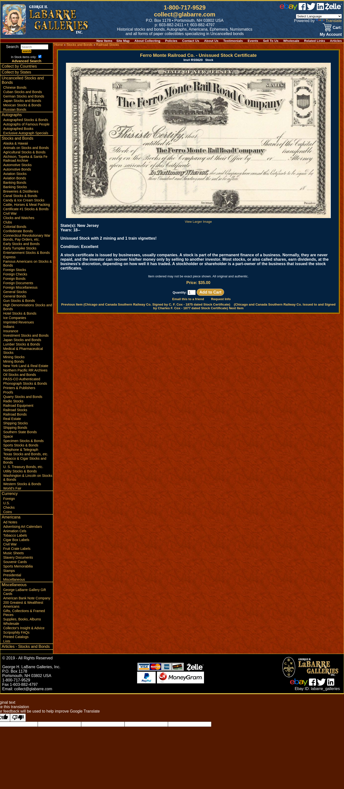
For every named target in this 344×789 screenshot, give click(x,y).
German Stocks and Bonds (23, 96)
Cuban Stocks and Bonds (22, 92)
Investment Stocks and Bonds (26, 335)
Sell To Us (271, 41)
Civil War (10, 213)
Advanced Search (26, 61)
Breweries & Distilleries (20, 191)
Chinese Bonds (14, 87)
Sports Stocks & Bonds (20, 445)
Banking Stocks (15, 187)
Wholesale (291, 41)
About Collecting (147, 41)
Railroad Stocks (15, 410)
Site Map (122, 41)
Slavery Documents (18, 557)
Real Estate (12, 419)
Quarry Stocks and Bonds (22, 397)
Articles (336, 41)
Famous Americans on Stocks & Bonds (27, 263)
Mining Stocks (14, 357)
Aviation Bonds (14, 178)
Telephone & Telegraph (20, 450)
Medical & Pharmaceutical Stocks (23, 351)
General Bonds (14, 296)
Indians (8, 327)
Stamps (9, 571)
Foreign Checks (15, 274)
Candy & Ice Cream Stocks (23, 200)
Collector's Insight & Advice (23, 628)
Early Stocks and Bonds (21, 244)
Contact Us (190, 41)
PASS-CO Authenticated (21, 379)
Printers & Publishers (19, 388)
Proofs (8, 392)
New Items (104, 41)
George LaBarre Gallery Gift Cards (24, 592)
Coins (7, 512)
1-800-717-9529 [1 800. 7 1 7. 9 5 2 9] (185, 7)
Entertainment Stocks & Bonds (26, 253)
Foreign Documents (18, 283)
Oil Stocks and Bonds (19, 375)
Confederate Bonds (18, 231)
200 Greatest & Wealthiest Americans (23, 604)
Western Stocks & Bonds (22, 484)
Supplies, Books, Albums (22, 619)
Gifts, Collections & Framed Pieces (24, 613)
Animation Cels (14, 531)
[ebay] (288, 9)
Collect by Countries (19, 66)
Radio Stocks (13, 401)
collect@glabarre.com (184, 14)
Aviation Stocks (14, 174)
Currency (10, 494)
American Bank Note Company (26, 598)
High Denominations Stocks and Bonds (27, 307)
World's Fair (12, 488)
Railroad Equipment (18, 405)
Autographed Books (18, 129)
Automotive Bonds (17, 169)
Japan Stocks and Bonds (22, 101)
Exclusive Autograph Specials (25, 133)
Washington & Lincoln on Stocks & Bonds (27, 477)
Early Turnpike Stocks (19, 248)
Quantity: (184, 292)
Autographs (12, 115)
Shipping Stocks (15, 423)
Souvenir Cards (15, 562)
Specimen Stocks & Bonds (23, 441)
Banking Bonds (14, 183)
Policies (171, 41)
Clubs (7, 222)
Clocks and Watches (18, 218)
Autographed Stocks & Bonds (25, 120)
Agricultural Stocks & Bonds (24, 152)
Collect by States (16, 72)
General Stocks (15, 292)
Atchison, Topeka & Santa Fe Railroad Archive (25, 158)
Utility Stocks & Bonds (20, 471)
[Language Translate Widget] (319, 16)
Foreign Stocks (14, 270)
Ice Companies (14, 318)
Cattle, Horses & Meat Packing (26, 205)
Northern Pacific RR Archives (25, 370)
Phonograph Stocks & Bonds (25, 383)
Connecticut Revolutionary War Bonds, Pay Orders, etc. (26, 237)
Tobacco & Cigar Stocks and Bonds (24, 460)
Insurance (10, 331)
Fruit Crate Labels (16, 549)
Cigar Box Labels (16, 540)
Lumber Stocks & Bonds (21, 344)
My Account (331, 34)
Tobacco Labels (15, 535)
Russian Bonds (14, 109)
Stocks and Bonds (17, 138)
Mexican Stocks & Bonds (22, 105)
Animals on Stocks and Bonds (26, 148)
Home (58, 45)
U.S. (6, 503)
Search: (27, 47)
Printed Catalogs (16, 637)
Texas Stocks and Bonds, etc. (25, 454)
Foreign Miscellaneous (20, 287)
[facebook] (302, 9)
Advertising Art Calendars (22, 527)
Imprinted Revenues (18, 322)
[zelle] (333, 9)
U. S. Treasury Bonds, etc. (23, 467)
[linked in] (320, 9)
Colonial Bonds (14, 227)
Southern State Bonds (20, 432)
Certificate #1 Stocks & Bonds (26, 209)
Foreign (9, 499)
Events (253, 41)
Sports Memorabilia (18, 566)
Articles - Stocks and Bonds (26, 646)
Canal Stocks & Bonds (20, 196)
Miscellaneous (14, 579)
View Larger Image (198, 219)
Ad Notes (10, 522)
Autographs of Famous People (26, 124)
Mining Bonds (13, 361)
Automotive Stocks (17, 165)
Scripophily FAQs (16, 632)
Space (8, 436)
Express (9, 257)
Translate (329, 21)
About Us (211, 41)
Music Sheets (13, 553)
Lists (6, 641)
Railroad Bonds (15, 414)
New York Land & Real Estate (25, 366)
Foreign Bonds (14, 279)
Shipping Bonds (15, 428)
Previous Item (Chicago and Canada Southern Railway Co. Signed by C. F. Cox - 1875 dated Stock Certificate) (145, 304)
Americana (11, 517)
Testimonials (233, 41)
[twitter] (311, 9)
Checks (9, 507)
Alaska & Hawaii (15, 143)
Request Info (221, 299)
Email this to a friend (188, 299)
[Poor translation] (18, 718)
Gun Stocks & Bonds (19, 301)
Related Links (314, 41)
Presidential (12, 575)
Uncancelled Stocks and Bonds (23, 80)
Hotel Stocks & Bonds (19, 313)
